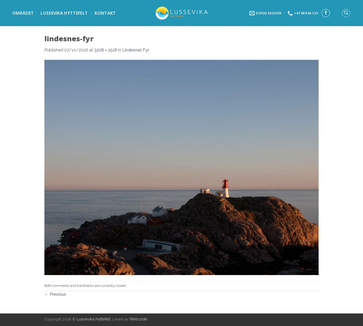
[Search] (346, 13)
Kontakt (105, 13)
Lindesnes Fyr (135, 50)
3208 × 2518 (105, 50)
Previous (55, 294)
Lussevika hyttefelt (64, 13)
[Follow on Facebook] (325, 13)
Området (23, 13)
